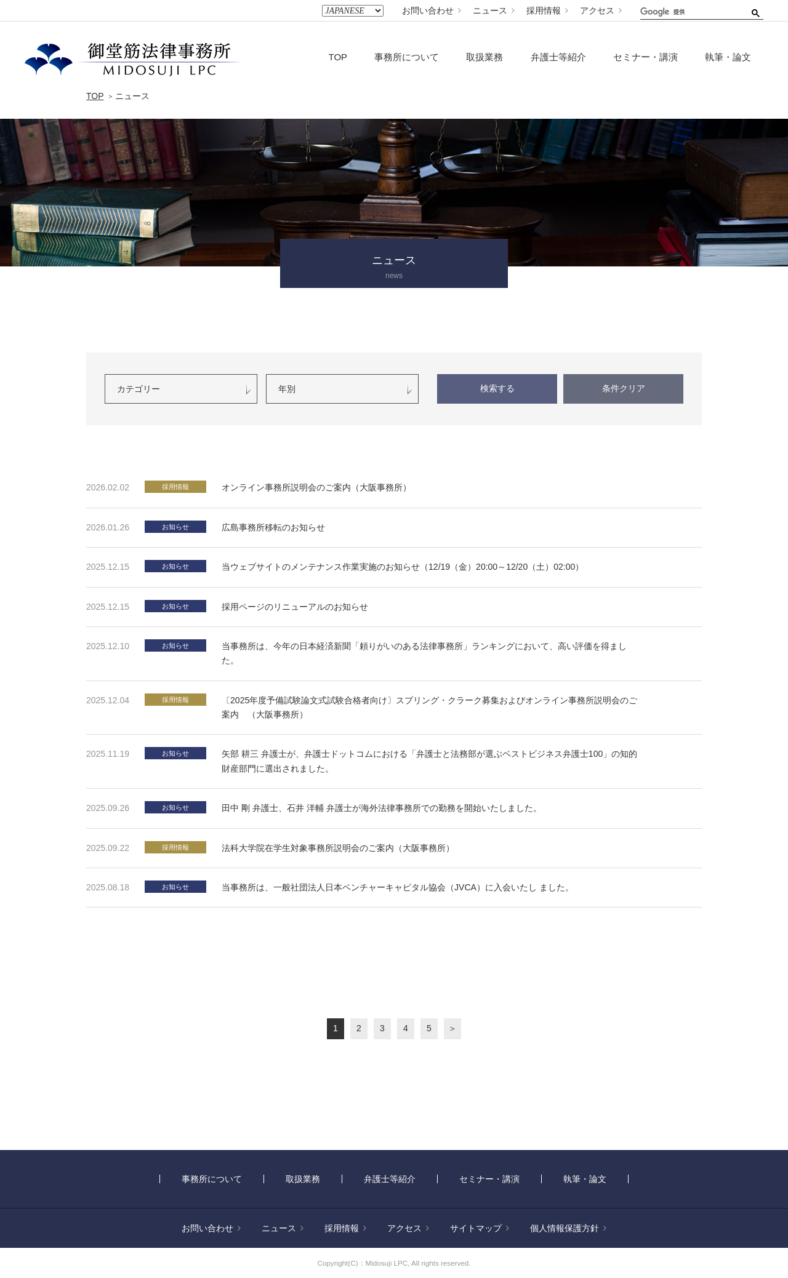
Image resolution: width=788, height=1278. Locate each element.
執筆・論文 (728, 57)
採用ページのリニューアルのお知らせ (295, 607)
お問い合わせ (431, 10)
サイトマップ (479, 1228)
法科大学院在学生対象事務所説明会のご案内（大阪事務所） (338, 848)
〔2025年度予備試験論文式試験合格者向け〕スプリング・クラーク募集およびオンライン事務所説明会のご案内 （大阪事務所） (429, 707)
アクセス (601, 10)
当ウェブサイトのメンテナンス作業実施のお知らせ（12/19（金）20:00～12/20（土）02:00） (403, 567)
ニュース (494, 10)
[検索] (689, 12)
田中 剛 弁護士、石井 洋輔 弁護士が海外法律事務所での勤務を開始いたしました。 (382, 808)
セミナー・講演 (645, 57)
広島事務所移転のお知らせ (273, 527)
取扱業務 (484, 57)
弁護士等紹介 (558, 57)
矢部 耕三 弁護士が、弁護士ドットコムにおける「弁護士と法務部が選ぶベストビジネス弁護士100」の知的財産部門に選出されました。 (429, 761)
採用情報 (547, 10)
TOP (338, 57)
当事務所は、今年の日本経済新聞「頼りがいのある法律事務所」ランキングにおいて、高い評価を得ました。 (424, 653)
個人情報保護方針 (568, 1228)
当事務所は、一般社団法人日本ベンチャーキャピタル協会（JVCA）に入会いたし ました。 (398, 887)
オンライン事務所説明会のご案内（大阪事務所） (316, 487)
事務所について (406, 57)
